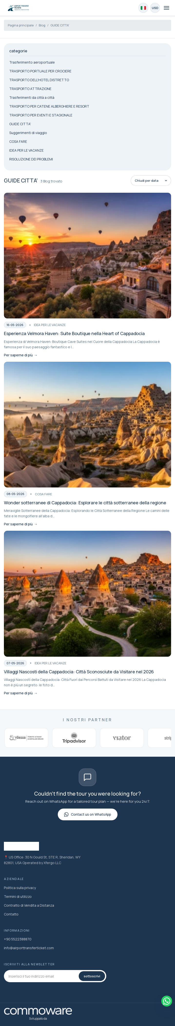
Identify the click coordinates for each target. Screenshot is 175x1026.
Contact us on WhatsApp (87, 814)
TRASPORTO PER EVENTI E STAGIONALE (40, 115)
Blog (42, 25)
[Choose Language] (143, 8)
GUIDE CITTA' (59, 25)
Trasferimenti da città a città (31, 97)
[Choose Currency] (155, 8)
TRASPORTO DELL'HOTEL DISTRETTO (39, 80)
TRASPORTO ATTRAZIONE (30, 88)
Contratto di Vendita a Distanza (29, 905)
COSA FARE (18, 141)
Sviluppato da (38, 1018)
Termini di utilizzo (18, 896)
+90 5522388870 (17, 939)
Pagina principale (21, 25)
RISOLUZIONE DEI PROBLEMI (31, 159)
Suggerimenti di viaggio (28, 132)
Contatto (11, 914)
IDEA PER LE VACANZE (26, 150)
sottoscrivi (92, 976)
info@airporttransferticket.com (29, 948)
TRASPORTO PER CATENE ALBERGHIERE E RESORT (49, 106)
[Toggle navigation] (166, 8)
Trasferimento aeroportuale (32, 62)
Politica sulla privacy (20, 887)
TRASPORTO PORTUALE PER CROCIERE (40, 71)
